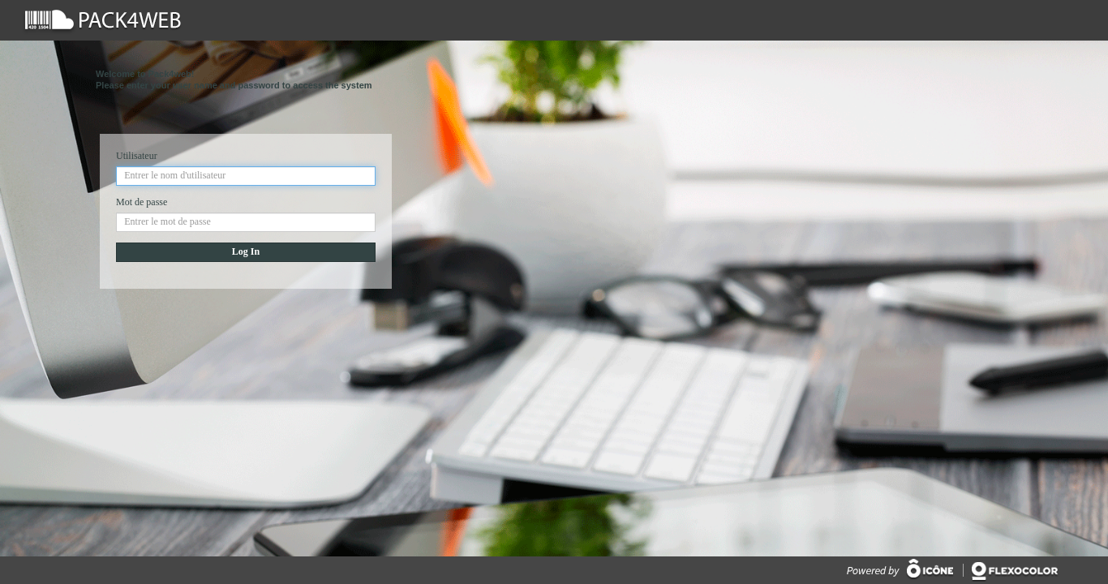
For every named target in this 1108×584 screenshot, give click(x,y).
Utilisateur (136, 155)
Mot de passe (141, 202)
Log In (246, 251)
